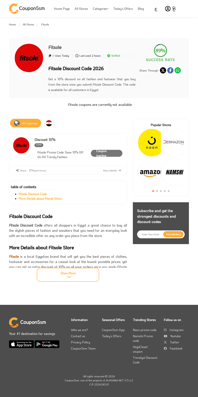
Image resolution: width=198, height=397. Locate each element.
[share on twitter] (163, 70)
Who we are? (79, 330)
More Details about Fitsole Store (40, 198)
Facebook (176, 348)
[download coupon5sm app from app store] (22, 344)
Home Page (62, 9)
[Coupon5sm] (27, 8)
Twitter (174, 342)
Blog (141, 9)
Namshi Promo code (143, 338)
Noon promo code (144, 330)
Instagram (176, 330)
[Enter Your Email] (161, 234)
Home (12, 24)
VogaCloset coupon (140, 349)
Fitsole (14, 256)
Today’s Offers (123, 9)
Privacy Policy (80, 342)
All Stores (81, 9)
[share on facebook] (170, 70)
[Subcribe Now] (173, 234)
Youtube (175, 336)
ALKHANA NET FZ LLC (119, 380)
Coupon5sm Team (83, 348)
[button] (168, 8)
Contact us (78, 336)
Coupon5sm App (113, 330)
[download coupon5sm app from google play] (47, 344)
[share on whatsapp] (178, 70)
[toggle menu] (175, 8)
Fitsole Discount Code (33, 194)
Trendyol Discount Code (145, 360)
